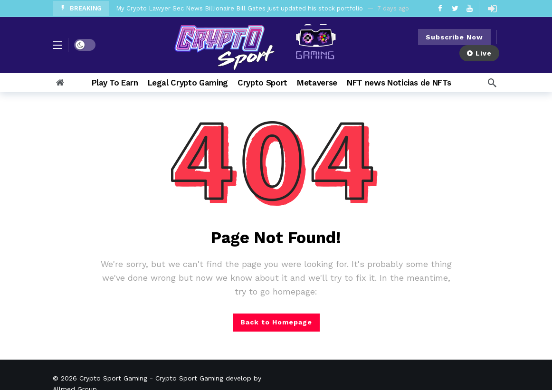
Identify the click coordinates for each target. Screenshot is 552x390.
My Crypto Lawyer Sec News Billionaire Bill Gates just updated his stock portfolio (239, 8)
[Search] (492, 83)
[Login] (492, 8)
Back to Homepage (276, 322)
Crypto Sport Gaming (113, 378)
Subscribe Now (454, 37)
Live (479, 53)
